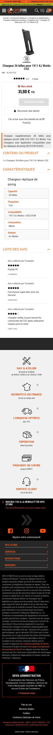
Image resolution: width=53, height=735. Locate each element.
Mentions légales (26, 709)
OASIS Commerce (31, 732)
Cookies (26, 713)
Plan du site (26, 704)
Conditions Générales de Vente (26, 717)
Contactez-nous (26, 693)
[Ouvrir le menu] (4, 10)
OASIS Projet (19, 732)
